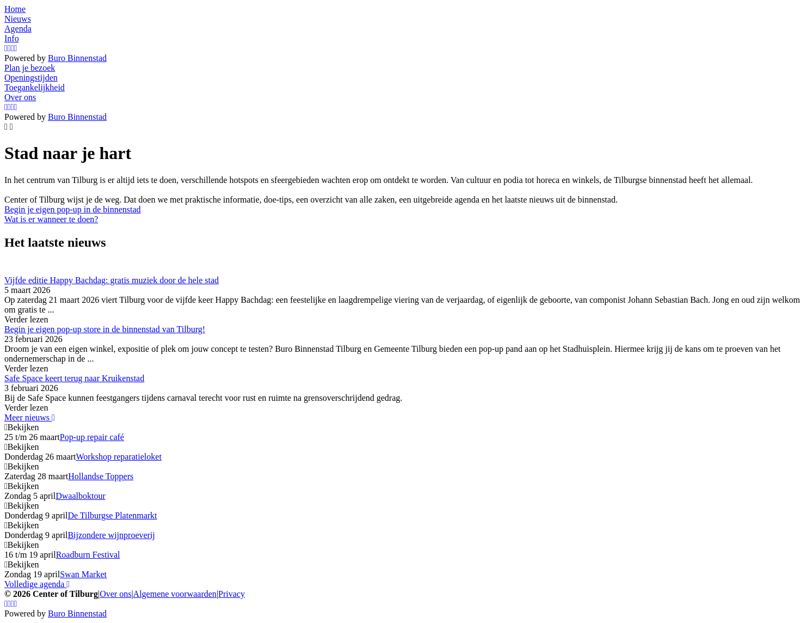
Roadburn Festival (88, 554)
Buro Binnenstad (77, 58)
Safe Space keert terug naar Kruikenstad (74, 378)
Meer (29, 417)
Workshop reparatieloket (119, 456)
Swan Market (83, 574)
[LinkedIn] (15, 48)
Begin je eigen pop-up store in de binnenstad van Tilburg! (104, 329)
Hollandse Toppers (100, 476)
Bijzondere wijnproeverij (111, 535)
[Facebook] (9, 48)
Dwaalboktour (81, 495)
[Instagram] (6, 48)
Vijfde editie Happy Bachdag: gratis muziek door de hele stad (111, 280)
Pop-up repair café (92, 437)
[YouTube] (12, 48)
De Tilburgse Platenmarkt (112, 515)
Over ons (115, 593)
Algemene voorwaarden (175, 593)
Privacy (231, 593)
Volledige (37, 584)
